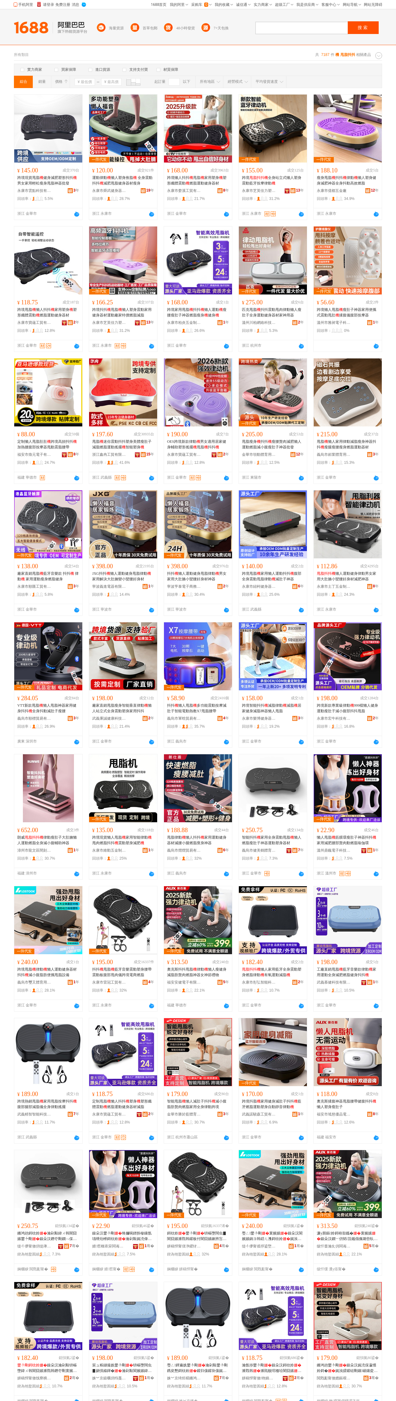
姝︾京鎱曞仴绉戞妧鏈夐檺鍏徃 (109, 1378)
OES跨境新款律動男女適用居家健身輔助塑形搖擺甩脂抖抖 (196, 444)
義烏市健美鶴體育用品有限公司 (259, 850)
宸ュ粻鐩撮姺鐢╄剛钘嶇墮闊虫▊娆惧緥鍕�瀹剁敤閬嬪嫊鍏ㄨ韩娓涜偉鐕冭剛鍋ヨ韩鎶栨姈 (122, 1368)
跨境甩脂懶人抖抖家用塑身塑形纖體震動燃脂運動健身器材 (47, 312)
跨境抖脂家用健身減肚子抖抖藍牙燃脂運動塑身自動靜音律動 (271, 1104)
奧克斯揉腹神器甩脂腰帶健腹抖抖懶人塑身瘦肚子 (346, 1104)
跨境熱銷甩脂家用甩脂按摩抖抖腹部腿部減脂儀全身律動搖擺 (47, 1104)
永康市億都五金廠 (331, 190)
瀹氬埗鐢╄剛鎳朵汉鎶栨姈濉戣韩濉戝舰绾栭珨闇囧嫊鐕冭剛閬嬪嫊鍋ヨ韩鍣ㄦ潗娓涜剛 (271, 1368)
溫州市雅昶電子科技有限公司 (334, 322)
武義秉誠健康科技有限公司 (109, 718)
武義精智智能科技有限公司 (34, 1114)
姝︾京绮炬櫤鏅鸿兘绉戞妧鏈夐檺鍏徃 (184, 1378)
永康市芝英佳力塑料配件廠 (259, 190)
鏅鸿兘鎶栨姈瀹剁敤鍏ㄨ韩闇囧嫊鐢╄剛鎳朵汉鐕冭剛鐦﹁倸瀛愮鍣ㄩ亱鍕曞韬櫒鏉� (47, 1236)
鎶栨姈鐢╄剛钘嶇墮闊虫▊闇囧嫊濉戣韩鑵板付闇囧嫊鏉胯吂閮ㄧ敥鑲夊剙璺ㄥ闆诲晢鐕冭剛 (196, 1236)
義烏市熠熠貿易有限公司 (184, 850)
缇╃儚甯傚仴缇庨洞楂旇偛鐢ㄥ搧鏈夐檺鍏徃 (34, 1246)
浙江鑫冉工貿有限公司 (109, 454)
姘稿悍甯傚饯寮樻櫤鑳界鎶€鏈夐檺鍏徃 (34, 1378)
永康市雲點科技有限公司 (34, 190)
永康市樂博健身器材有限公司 (259, 718)
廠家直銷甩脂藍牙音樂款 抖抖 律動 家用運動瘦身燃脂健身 (48, 576)
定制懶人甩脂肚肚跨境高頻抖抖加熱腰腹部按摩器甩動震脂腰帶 (47, 444)
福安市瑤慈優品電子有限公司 (334, 1114)
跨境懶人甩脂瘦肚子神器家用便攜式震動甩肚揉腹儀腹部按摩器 (346, 312)
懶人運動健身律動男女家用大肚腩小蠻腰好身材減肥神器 (346, 576)
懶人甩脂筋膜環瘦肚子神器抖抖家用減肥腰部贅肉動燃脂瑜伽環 (346, 840)
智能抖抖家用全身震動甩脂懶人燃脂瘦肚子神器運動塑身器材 (271, 840)
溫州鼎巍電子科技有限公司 (334, 850)
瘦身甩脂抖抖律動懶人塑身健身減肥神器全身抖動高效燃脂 (346, 180)
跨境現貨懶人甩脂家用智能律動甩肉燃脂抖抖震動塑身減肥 (122, 840)
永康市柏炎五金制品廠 (184, 322)
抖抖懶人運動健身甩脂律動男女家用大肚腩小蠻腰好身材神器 (196, 576)
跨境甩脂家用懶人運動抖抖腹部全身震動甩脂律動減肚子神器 (271, 576)
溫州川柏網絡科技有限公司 (259, 322)
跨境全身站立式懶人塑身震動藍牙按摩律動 (271, 180)
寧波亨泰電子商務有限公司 (184, 586)
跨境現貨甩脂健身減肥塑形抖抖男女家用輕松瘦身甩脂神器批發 (47, 180)
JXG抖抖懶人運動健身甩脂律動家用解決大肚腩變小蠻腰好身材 (121, 576)
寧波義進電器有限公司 (109, 586)
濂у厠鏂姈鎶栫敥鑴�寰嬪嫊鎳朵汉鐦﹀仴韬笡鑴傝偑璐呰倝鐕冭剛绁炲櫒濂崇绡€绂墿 (347, 1236)
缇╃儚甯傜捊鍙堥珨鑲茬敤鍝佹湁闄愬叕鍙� (259, 1246)
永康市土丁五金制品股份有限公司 (334, 586)
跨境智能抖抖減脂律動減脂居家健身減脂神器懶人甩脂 (271, 708)
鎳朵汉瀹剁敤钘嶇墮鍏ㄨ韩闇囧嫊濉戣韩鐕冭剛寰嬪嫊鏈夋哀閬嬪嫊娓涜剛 (47, 1368)
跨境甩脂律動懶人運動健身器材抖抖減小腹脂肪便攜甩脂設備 (47, 972)
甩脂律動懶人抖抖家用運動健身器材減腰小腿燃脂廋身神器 (196, 840)
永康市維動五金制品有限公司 (109, 850)
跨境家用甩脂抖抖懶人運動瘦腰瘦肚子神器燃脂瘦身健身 (196, 312)
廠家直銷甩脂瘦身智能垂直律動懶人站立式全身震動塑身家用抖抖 (122, 708)
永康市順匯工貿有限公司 (34, 586)
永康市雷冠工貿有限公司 (109, 982)
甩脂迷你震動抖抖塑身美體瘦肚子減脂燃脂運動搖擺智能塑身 (122, 444)
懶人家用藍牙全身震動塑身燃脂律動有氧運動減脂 (271, 972)
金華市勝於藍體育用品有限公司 (184, 1114)
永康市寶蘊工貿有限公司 (34, 322)
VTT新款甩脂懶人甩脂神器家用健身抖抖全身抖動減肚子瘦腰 (46, 708)
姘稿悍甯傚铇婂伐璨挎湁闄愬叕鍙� (259, 1378)
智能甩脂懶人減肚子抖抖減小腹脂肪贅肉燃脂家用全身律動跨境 (196, 1104)
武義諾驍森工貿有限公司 (259, 1114)
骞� (74, 1246)
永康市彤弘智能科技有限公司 (259, 982)
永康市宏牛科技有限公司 (334, 718)
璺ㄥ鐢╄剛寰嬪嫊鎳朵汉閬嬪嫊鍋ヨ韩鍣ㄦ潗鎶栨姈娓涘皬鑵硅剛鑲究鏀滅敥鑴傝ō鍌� (272, 1236)
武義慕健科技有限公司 (334, 982)
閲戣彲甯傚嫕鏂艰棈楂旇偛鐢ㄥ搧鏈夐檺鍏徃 (334, 1378)
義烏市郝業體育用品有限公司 (334, 454)
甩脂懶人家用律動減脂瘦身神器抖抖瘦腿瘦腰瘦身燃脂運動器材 (346, 444)
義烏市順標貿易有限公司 (34, 718)
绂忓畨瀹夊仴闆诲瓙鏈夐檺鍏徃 (334, 1246)
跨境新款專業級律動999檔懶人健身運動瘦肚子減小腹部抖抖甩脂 (347, 708)
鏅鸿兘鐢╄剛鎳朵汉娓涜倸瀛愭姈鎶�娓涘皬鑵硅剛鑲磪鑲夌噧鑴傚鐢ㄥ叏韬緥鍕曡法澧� (347, 1368)
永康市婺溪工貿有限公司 (184, 190)
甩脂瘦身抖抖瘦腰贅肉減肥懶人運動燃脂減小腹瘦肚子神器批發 (271, 444)
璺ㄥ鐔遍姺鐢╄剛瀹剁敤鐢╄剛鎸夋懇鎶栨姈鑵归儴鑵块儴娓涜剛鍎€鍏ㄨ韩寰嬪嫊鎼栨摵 (197, 1368)
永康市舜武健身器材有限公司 (109, 190)
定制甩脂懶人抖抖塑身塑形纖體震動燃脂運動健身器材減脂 (122, 1104)
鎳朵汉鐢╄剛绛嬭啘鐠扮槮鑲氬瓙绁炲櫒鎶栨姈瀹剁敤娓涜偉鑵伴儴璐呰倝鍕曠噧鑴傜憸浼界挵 (122, 1236)
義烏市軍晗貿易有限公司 (184, 718)
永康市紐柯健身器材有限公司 (259, 586)
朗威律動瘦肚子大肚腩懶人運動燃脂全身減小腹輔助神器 (47, 840)
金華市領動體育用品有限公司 (259, 454)
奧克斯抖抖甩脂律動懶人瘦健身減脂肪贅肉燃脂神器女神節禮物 (196, 972)
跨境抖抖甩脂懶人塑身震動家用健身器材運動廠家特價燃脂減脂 (122, 312)
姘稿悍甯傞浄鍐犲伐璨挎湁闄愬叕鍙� (184, 1246)
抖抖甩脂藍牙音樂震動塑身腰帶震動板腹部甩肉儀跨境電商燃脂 (122, 972)
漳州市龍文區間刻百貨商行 (34, 850)
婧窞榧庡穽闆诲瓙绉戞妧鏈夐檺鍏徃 (109, 1246)
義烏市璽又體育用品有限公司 (34, 982)
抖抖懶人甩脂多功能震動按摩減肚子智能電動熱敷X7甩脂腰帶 (196, 708)
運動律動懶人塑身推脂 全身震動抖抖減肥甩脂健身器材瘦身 (122, 180)
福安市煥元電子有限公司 (34, 454)
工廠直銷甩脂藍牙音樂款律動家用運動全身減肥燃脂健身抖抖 (346, 972)
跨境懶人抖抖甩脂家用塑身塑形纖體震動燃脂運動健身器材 (196, 180)
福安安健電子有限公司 (184, 982)
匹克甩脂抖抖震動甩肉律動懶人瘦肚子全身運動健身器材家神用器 (271, 312)
